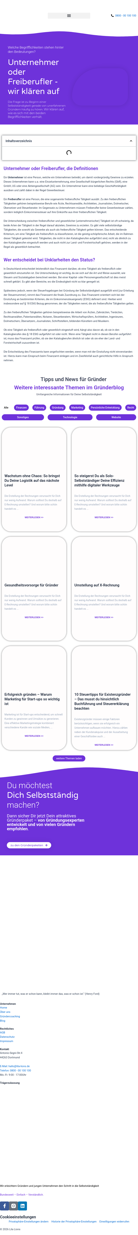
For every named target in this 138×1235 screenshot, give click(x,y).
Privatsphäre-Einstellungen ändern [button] (29, 1221)
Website (116, 417)
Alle (6, 407)
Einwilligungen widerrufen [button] (114, 1221)
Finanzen (21, 407)
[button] (69, 16)
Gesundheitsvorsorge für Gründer (31, 585)
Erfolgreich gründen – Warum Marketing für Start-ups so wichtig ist (32, 699)
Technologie (70, 417)
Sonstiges (23, 417)
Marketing (77, 407)
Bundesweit (7, 1194)
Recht (130, 407)
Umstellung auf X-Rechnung (96, 585)
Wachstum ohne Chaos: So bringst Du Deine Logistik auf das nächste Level (32, 480)
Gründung (57, 407)
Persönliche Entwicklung (105, 407)
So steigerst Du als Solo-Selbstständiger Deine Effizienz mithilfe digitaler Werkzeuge (99, 480)
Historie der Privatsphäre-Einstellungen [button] (73, 1221)
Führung (39, 407)
